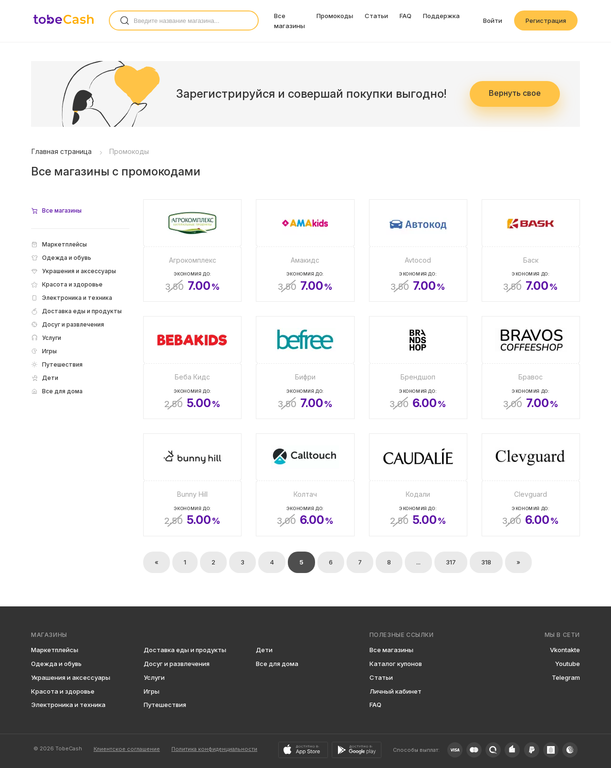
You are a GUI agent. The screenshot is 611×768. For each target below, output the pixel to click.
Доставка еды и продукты (185, 650)
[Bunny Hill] (192, 485)
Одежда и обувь (56, 663)
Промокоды (334, 16)
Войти (492, 20)
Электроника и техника (68, 704)
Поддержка (441, 16)
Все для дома (277, 663)
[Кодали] (418, 485)
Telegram (566, 677)
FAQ (405, 16)
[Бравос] (530, 368)
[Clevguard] (530, 485)
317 (451, 562)
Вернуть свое (515, 93)
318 (486, 562)
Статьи (376, 16)
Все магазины (391, 650)
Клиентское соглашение (127, 749)
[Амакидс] (305, 251)
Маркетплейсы (54, 650)
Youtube (567, 663)
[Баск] (530, 251)
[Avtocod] (418, 251)
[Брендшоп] (418, 368)
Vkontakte (565, 650)
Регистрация (546, 20)
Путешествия (165, 704)
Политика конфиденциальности (214, 749)
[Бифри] (305, 368)
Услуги (154, 677)
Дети (264, 650)
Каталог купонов (395, 663)
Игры (151, 691)
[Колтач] (305, 485)
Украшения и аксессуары (70, 677)
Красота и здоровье (63, 691)
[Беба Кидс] (192, 368)
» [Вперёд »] (518, 562)
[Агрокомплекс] (192, 251)
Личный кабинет (395, 691)
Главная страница (62, 151)
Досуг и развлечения (177, 663)
